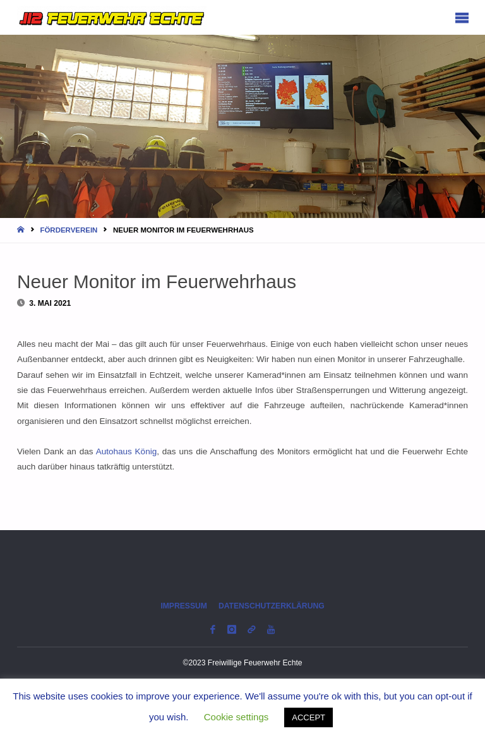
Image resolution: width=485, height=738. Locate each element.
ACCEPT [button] (308, 717)
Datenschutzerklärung (272, 606)
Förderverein (68, 230)
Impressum (183, 606)
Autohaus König (126, 451)
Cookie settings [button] (236, 716)
